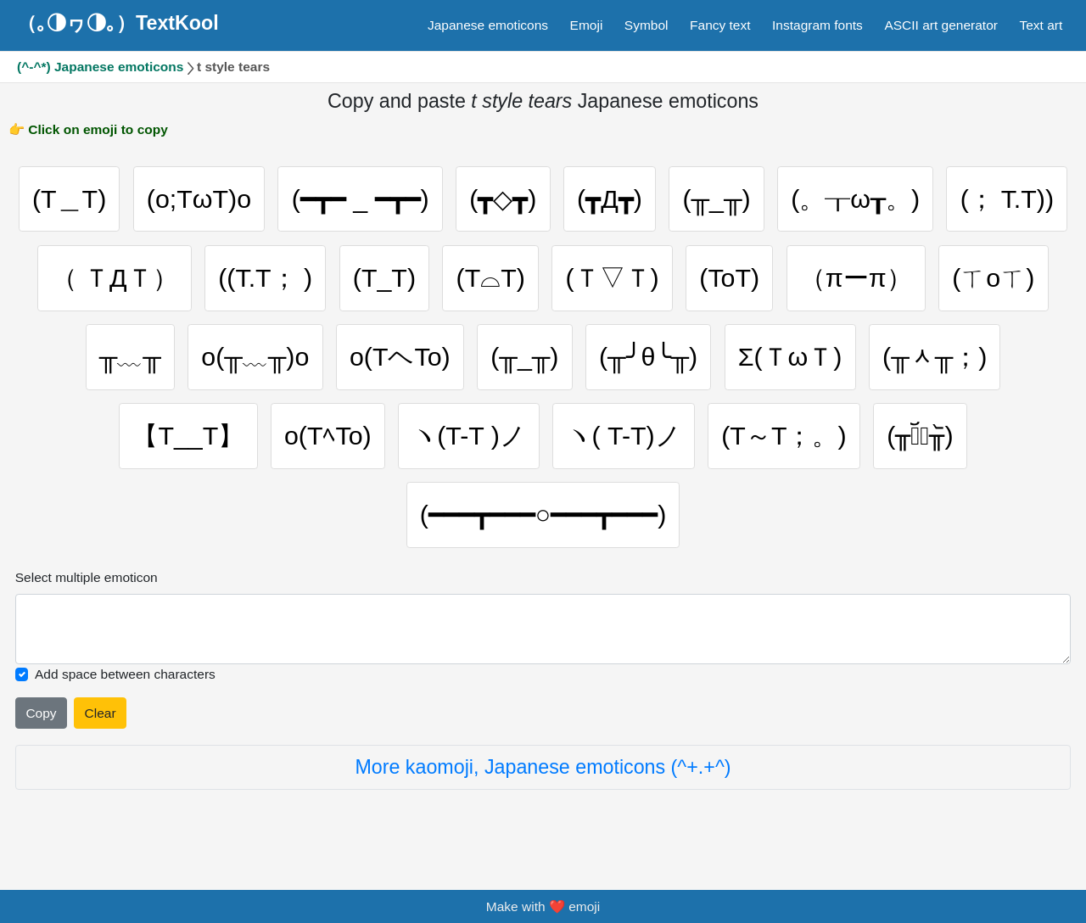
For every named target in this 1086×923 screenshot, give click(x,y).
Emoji (586, 25)
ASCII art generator (941, 25)
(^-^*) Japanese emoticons (100, 66)
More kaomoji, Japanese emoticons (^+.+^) (543, 775)
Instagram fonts (817, 25)
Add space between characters (125, 682)
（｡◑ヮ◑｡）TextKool (118, 23)
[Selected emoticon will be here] (543, 636)
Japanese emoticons (488, 25)
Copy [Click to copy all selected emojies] (40, 720)
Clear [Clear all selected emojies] (100, 720)
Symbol (646, 25)
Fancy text (720, 25)
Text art (1040, 25)
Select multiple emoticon (86, 585)
